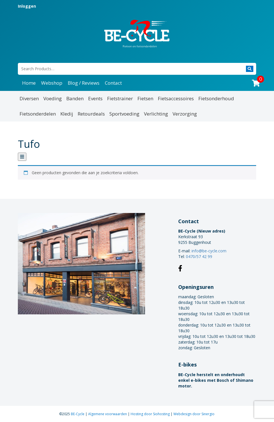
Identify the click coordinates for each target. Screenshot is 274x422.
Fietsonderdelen (38, 113)
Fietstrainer (120, 98)
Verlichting (156, 113)
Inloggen (27, 6)
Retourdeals (91, 113)
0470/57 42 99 (199, 256)
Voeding (52, 98)
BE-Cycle (78, 414)
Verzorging (185, 113)
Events (95, 98)
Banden (75, 98)
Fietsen (145, 98)
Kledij (66, 113)
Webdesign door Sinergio (193, 414)
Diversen (29, 98)
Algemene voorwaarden (108, 414)
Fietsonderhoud (216, 98)
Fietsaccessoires (176, 98)
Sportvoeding (124, 113)
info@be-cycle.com (209, 250)
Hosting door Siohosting (151, 414)
